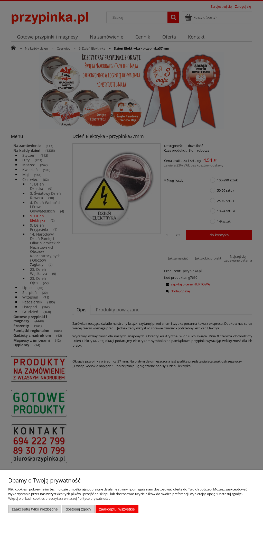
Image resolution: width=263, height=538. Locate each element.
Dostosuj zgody (78, 509)
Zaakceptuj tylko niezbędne (35, 509)
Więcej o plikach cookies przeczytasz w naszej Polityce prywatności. (59, 498)
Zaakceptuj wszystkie (117, 509)
